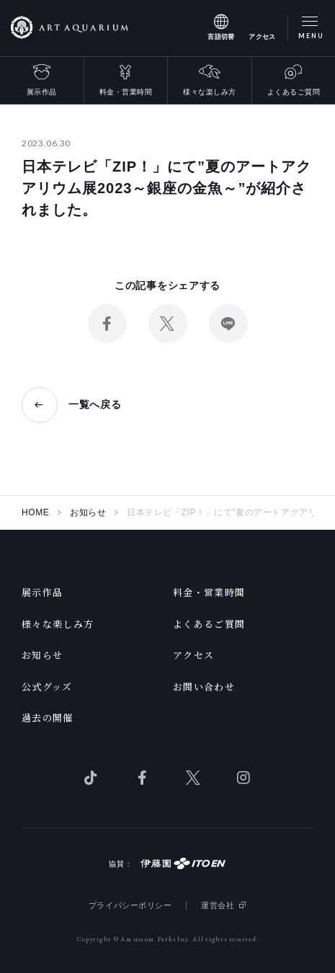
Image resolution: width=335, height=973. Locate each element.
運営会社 (217, 905)
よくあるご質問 (294, 92)
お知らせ (42, 655)
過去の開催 (47, 717)
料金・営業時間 (126, 92)
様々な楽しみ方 (209, 92)
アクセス (193, 655)
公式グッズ (47, 686)
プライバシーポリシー (130, 905)
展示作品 (42, 92)
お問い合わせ (204, 686)
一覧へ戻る (95, 404)
